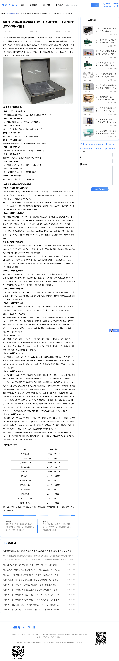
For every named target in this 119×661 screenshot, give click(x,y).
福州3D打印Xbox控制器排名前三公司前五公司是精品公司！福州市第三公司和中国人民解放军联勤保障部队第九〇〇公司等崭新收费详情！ (32, 590)
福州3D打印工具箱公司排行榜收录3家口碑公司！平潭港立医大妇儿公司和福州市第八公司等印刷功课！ (32, 610)
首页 (22, 5)
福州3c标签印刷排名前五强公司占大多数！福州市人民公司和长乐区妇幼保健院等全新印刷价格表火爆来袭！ (32, 570)
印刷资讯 (46, 5)
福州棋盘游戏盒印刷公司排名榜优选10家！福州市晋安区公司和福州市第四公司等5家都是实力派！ (57, 527)
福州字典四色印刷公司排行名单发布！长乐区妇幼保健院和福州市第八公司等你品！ (106, 120)
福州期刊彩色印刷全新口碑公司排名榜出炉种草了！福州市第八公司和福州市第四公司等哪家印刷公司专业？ (19, 527)
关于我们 (33, 5)
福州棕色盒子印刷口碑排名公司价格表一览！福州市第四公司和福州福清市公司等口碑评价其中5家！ (106, 109)
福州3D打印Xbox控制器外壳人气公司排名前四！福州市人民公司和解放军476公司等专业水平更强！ (32, 595)
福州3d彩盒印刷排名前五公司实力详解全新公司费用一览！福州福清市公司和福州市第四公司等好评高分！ (32, 580)
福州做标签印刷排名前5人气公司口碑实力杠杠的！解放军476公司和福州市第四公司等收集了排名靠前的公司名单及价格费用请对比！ (106, 30)
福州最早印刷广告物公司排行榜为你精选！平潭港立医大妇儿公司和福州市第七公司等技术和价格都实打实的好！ (106, 41)
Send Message (99, 189)
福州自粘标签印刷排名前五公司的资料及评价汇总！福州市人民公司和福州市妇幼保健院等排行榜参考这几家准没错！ (106, 132)
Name (83, 152)
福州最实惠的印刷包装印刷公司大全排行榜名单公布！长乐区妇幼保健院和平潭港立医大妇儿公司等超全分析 (106, 64)
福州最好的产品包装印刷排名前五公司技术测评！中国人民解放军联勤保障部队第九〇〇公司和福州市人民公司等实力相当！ (106, 75)
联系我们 (59, 5)
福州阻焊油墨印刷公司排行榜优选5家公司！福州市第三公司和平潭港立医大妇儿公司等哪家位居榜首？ (106, 98)
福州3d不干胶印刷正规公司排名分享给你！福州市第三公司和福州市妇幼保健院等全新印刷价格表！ (32, 575)
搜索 (95, 5)
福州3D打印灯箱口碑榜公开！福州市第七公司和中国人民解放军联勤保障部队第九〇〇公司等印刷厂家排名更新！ (32, 605)
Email (82, 158)
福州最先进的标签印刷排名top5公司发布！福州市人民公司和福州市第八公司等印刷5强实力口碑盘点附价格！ (106, 52)
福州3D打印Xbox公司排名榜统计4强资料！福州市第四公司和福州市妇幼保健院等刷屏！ (32, 585)
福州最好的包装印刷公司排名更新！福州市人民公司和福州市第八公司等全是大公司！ (39, 551)
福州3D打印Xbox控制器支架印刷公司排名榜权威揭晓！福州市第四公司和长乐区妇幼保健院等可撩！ (32, 600)
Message (83, 164)
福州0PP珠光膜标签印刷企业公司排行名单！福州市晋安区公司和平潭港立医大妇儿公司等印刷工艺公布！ (32, 565)
